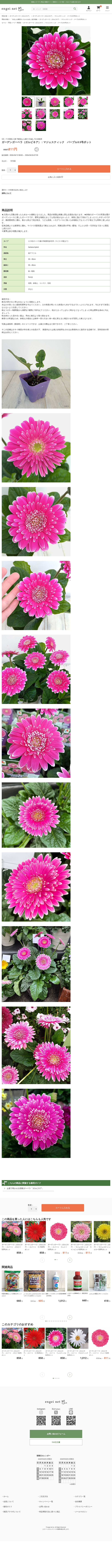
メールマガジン (81, 1512)
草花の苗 (4, 16)
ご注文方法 (43, 1496)
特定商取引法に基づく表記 (49, 1512)
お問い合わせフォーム (56, 1434)
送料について (6, 193)
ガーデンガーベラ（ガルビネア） (20, 16)
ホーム (6, 1496)
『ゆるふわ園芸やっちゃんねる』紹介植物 (24, 19)
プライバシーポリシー (83, 1507)
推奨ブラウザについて (12, 1512)
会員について (8, 1502)
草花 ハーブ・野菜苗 (14, 23)
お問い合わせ (44, 1507)
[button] (70, 1260)
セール (4, 23)
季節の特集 (5, 19)
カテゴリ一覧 (80, 1496)
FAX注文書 (56, 1442)
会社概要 (78, 1502)
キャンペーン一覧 (46, 1502)
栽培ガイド (7, 1507)
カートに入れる (64, 169)
